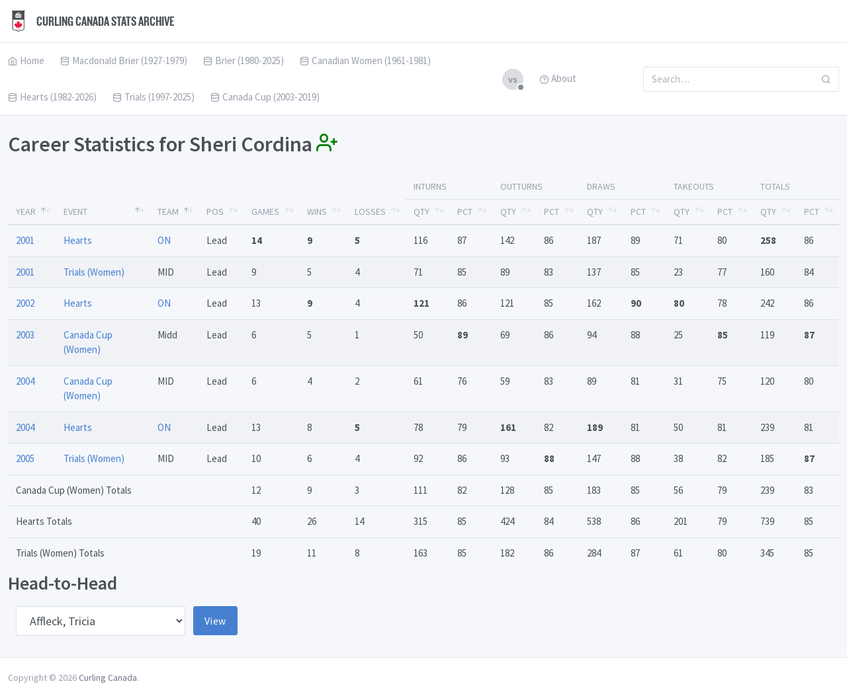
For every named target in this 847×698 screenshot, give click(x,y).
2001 (25, 240)
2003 (25, 335)
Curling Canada (108, 677)
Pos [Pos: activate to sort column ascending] (215, 211)
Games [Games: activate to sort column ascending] (265, 211)
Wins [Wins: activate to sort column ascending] (317, 211)
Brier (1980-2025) (243, 60)
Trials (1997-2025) (153, 97)
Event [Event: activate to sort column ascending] (75, 211)
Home (26, 60)
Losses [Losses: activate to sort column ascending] (370, 211)
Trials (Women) (94, 272)
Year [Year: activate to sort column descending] (26, 211)
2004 (25, 381)
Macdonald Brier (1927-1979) (123, 60)
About (557, 78)
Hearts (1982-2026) (52, 97)
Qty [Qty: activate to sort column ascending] (421, 211)
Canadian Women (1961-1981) (365, 60)
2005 (25, 458)
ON (164, 240)
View (215, 620)
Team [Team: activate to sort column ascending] (168, 211)
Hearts (78, 240)
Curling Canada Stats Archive (91, 21)
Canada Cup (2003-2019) (265, 97)
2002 (25, 303)
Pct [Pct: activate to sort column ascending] (464, 211)
